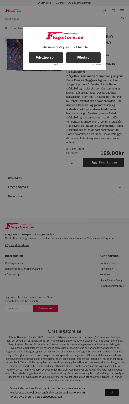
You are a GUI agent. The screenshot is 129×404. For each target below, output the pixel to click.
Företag (83, 57)
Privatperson (45, 57)
